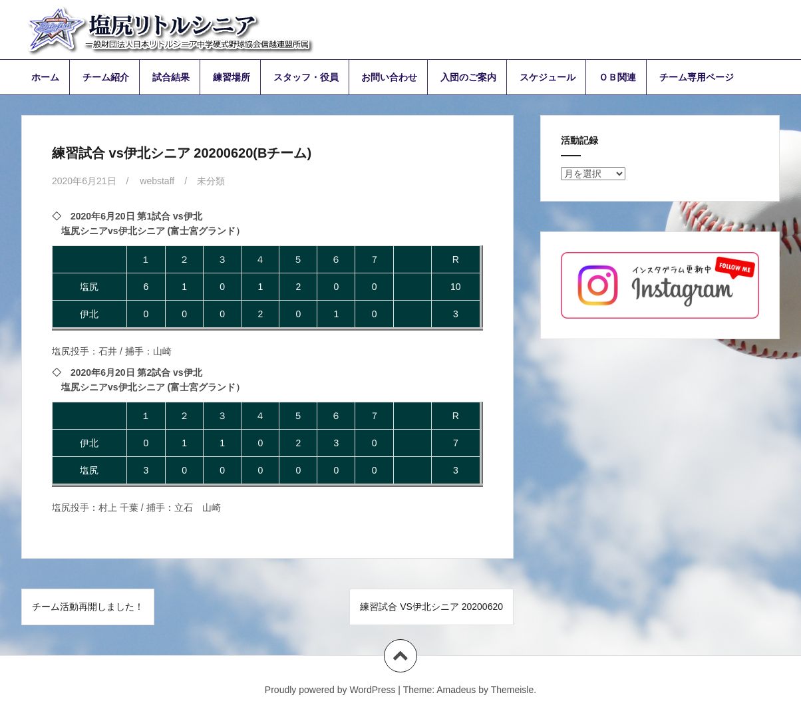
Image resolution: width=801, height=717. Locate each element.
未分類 (211, 181)
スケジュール (547, 77)
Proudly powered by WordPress (330, 689)
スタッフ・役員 (306, 77)
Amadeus (456, 689)
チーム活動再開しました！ (88, 606)
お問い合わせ (389, 77)
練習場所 (231, 77)
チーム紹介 (105, 77)
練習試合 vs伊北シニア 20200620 (431, 606)
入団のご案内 (468, 77)
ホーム (45, 77)
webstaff (157, 181)
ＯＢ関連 (617, 77)
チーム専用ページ (696, 77)
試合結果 (171, 77)
